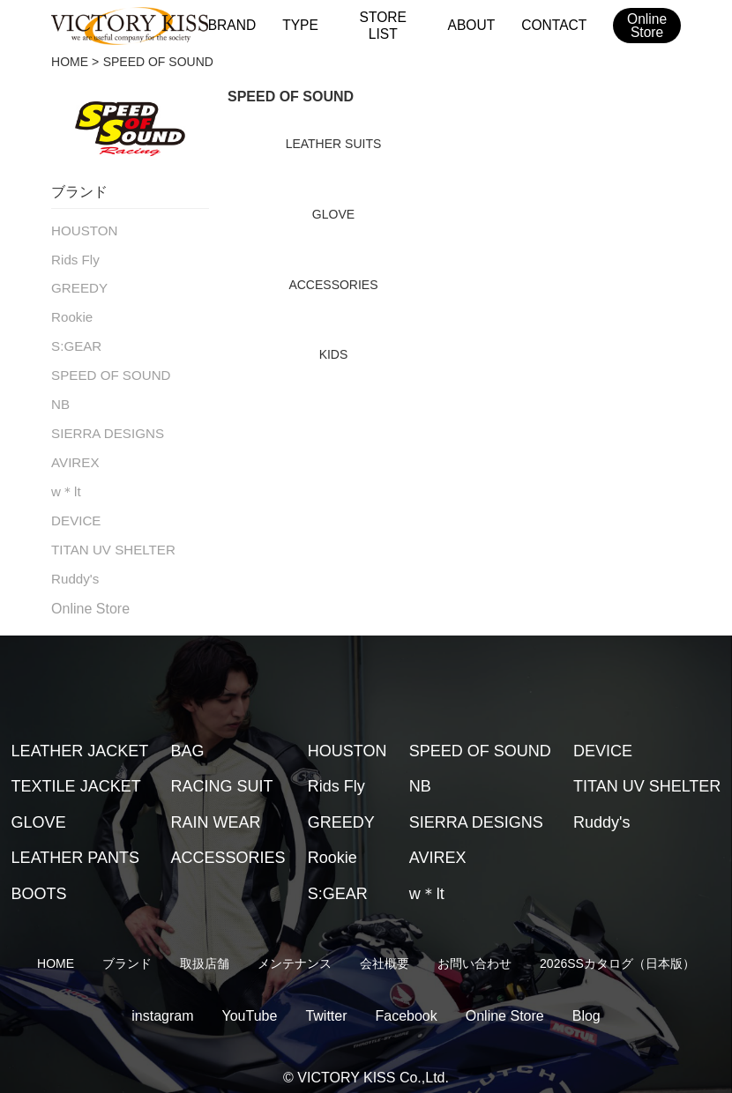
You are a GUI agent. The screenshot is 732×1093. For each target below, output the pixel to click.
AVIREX (73, 452)
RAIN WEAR (216, 805)
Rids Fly (73, 257)
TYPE (301, 25)
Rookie (70, 313)
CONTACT (552, 25)
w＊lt (64, 479)
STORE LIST (384, 25)
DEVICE (74, 508)
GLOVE (333, 214)
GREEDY (77, 286)
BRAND (235, 25)
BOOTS (39, 877)
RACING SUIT (222, 770)
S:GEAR (74, 341)
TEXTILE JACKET (76, 770)
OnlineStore (645, 26)
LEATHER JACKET (80, 734)
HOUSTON (82, 230)
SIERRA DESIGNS (103, 424)
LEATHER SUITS (334, 144)
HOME (69, 62)
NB (59, 397)
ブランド (127, 948)
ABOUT (472, 25)
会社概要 (384, 948)
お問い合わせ (474, 948)
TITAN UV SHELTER (108, 535)
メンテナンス (295, 948)
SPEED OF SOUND (106, 368)
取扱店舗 (204, 948)
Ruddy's (73, 563)
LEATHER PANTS (75, 842)
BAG (188, 734)
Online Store (90, 591)
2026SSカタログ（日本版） (617, 948)
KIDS (333, 354)
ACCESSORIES (332, 285)
